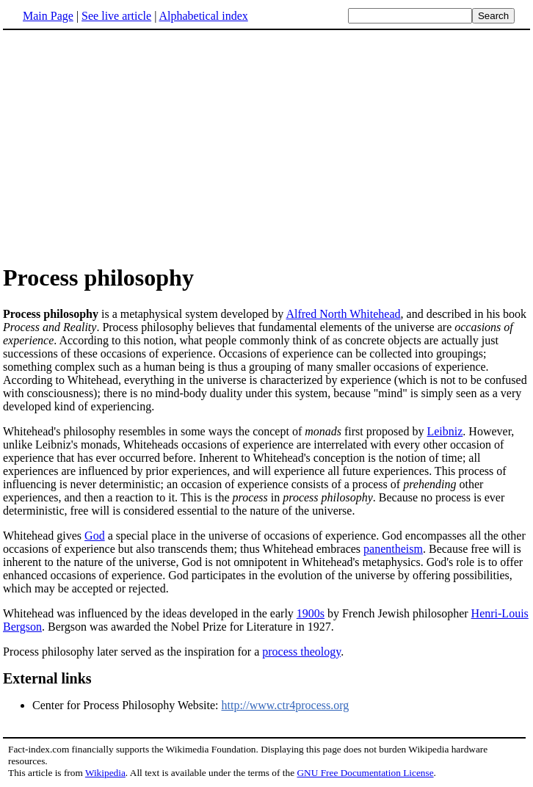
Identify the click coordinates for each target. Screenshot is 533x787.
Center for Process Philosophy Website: (127, 705)
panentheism (393, 549)
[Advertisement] (266, 146)
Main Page (48, 16)
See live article (116, 16)
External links (47, 678)
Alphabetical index (203, 16)
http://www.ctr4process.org (285, 705)
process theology (301, 651)
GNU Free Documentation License (365, 772)
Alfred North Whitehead (343, 314)
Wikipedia (105, 772)
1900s (310, 613)
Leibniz (445, 431)
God (94, 535)
